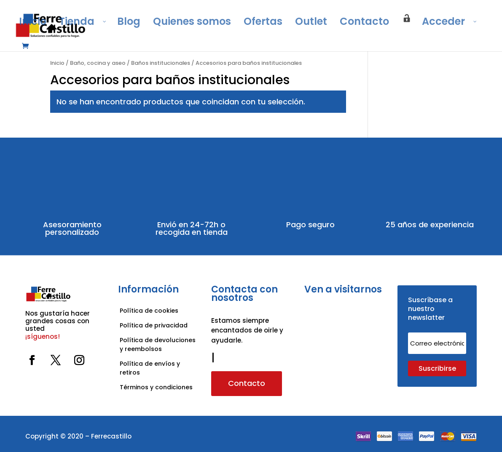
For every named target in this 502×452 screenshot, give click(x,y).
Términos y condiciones (157, 387)
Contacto (246, 383)
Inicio (57, 63)
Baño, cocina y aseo (98, 63)
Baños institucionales (160, 63)
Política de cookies (149, 310)
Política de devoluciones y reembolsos (158, 344)
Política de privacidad (154, 325)
